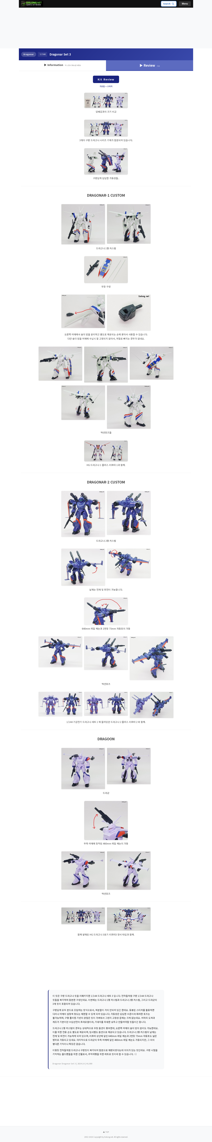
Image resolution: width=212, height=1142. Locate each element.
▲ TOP (106, 1132)
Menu (185, 3)
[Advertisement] (106, 28)
